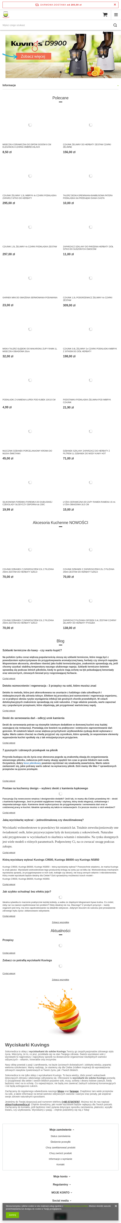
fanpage (74, 1091)
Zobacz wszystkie (60, 922)
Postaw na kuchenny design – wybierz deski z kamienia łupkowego (45, 788)
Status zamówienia (60, 1136)
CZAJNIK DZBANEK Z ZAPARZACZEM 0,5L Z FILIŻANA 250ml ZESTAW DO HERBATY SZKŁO (28, 570)
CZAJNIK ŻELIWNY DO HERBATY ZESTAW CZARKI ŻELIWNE (87, 145)
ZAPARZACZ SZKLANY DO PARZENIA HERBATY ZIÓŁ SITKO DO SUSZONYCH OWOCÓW (88, 248)
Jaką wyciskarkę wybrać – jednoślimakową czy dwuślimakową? (43, 820)
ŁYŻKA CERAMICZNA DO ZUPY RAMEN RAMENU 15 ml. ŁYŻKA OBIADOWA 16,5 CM (89, 503)
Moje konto (60, 1176)
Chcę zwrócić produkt (60, 1153)
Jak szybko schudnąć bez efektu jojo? (27, 891)
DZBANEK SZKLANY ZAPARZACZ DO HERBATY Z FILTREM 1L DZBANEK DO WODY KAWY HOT (86, 452)
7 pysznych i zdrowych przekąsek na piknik (30, 750)
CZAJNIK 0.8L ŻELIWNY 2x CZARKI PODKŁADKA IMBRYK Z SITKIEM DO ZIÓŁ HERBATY (90, 350)
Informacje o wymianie (60, 1159)
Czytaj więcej (9, 678)
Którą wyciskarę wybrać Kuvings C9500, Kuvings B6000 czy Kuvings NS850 (51, 859)
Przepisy (8, 940)
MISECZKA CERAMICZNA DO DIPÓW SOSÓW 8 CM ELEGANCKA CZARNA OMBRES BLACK (27, 145)
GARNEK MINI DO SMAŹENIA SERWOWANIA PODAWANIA (30, 297)
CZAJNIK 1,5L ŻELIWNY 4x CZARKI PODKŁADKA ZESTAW (30, 246)
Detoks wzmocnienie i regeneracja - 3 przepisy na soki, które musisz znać (49, 685)
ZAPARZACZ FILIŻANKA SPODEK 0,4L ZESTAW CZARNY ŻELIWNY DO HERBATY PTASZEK (89, 621)
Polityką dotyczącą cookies (76, 1206)
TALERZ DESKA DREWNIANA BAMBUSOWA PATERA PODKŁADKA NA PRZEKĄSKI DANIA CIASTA (88, 196)
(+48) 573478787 (71, 1101)
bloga (61, 1091)
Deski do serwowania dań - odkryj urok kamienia (33, 718)
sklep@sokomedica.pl (17, 1104)
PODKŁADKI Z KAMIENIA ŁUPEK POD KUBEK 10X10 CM (29, 400)
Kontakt (60, 1164)
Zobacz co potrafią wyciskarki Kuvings (27, 960)
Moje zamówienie (60, 1129)
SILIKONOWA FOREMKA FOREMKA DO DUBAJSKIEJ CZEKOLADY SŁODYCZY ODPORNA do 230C (27, 503)
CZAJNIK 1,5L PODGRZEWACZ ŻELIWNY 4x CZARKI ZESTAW (87, 298)
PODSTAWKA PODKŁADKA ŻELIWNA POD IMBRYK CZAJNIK (87, 401)
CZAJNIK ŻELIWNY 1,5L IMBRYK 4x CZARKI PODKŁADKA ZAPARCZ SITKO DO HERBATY (29, 196)
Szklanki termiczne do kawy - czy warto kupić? (32, 650)
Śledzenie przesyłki (61, 1142)
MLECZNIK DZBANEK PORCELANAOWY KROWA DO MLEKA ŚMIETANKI (27, 452)
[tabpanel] (60, 55)
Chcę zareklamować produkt (60, 1147)
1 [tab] (61, 72)
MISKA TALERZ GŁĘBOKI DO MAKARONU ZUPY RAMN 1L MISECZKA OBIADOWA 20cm (30, 350)
